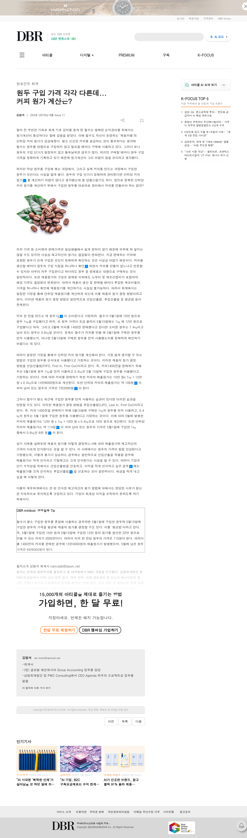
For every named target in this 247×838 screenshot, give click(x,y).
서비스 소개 (64, 812)
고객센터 (208, 18)
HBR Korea (224, 18)
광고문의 (185, 812)
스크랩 (142, 120)
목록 (125, 721)
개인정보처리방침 (118, 812)
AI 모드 (219, 37)
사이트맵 (168, 812)
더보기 (122, 120)
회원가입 (194, 18)
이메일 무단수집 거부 (147, 812)
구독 (166, 55)
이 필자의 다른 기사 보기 (36, 688)
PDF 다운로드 (129, 120)
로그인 (180, 18)
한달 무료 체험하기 (59, 630)
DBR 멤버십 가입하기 (100, 630)
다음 (138, 721)
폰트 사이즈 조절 (135, 120)
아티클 (47, 55)
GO (223, 85)
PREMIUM (126, 55)
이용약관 (81, 812)
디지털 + (87, 55)
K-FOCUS (206, 55)
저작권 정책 (97, 812)
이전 (111, 721)
